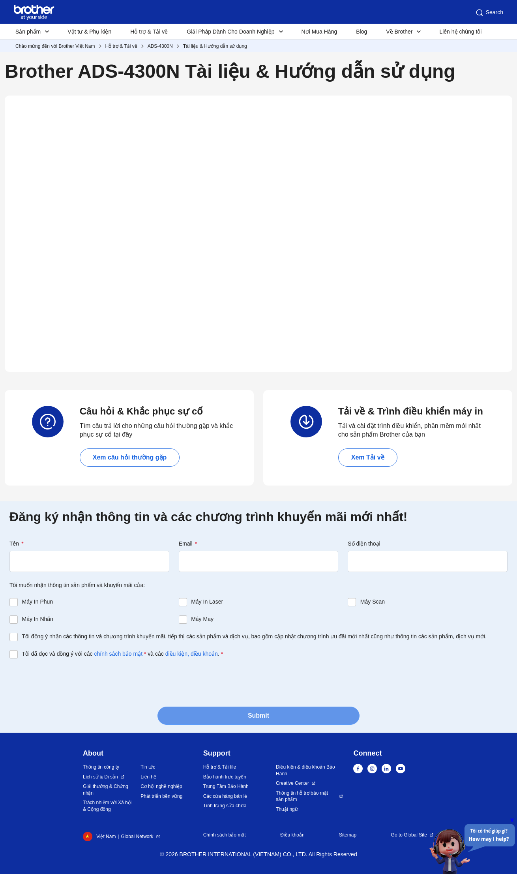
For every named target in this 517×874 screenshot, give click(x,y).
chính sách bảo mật (118, 654)
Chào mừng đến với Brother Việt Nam (55, 46)
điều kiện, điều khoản (191, 654)
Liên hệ (148, 777)
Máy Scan (372, 601)
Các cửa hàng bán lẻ (225, 796)
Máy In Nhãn (37, 619)
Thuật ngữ (287, 809)
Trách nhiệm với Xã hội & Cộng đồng (107, 806)
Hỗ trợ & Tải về (149, 31)
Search (489, 12)
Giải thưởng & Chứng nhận (105, 790)
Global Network (137, 836)
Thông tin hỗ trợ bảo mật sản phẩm (302, 796)
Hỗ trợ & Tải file (219, 767)
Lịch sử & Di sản (100, 777)
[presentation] (69, 681)
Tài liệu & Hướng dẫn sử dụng (215, 46)
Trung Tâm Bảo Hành (226, 786)
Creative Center (292, 783)
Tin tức (147, 767)
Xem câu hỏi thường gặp (130, 457)
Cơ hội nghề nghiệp (161, 786)
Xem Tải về (367, 457)
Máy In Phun (37, 601)
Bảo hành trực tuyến (224, 777)
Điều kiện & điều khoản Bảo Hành (305, 770)
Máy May (202, 619)
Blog (361, 31)
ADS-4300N (160, 46)
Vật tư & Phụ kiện (89, 31)
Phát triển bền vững (161, 796)
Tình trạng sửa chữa (225, 805)
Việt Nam (99, 836)
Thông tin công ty (101, 767)
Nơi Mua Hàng (319, 31)
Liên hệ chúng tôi (460, 31)
